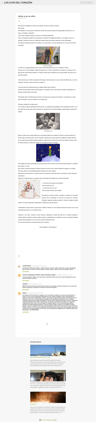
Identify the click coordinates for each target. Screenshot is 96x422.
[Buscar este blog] (87, 2)
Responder (26, 271)
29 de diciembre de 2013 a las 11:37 (64, 274)
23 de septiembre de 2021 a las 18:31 (35, 292)
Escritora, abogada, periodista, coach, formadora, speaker (39, 274)
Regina (24, 293)
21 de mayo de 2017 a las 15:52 (35, 283)
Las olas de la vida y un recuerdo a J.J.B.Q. (40, 357)
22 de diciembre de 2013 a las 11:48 (39, 265)
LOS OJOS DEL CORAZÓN (18, 2)
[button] (19, 21)
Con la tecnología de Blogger (48, 420)
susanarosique (27, 265)
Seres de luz (33, 404)
